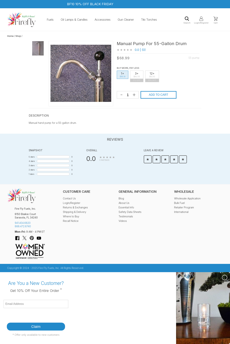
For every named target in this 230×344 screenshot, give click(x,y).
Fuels (50, 19)
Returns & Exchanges (75, 207)
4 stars (32, 161)
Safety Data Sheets (130, 211)
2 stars (31, 170)
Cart (215, 20)
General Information (138, 191)
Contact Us (69, 198)
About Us (124, 202)
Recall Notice (71, 220)
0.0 (91, 158)
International (181, 211)
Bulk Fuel (179, 202)
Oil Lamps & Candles (74, 19)
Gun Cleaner (126, 19)
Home (10, 36)
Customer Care (76, 191)
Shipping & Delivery (74, 211)
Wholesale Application (187, 198)
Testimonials (126, 216)
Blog (121, 198)
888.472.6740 (23, 226)
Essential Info (126, 207)
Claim (36, 326)
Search (186, 20)
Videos (123, 220)
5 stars (31, 157)
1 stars (31, 174)
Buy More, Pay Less (128, 68)
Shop (18, 36)
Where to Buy (71, 216)
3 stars (31, 165)
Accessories (103, 19)
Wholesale (184, 191)
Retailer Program (184, 207)
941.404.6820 (23, 222)
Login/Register (201, 20)
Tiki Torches (149, 19)
